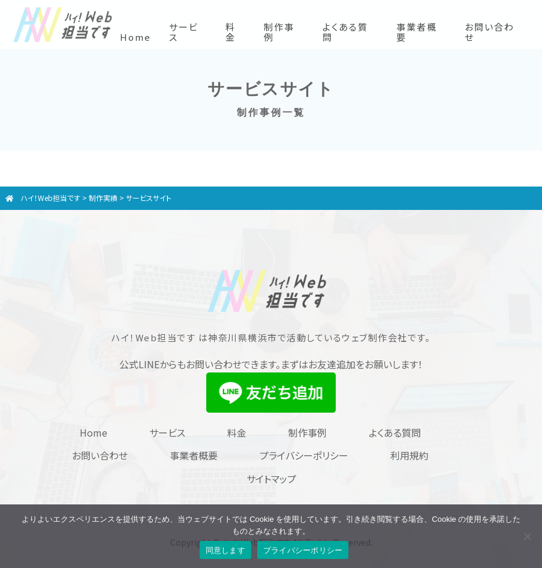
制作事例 (279, 31)
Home (135, 37)
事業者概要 (416, 31)
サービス (183, 31)
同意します (225, 550)
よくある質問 (345, 31)
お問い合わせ (489, 31)
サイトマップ (271, 478)
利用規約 (409, 455)
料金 (230, 31)
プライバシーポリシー (304, 455)
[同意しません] (527, 536)
